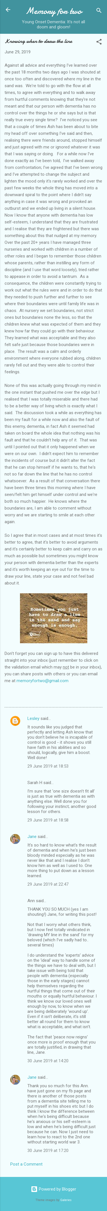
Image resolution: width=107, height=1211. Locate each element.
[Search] (99, 11)
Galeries (66, 1200)
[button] (99, 42)
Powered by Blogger (53, 1189)
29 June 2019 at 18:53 (47, 766)
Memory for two (53, 11)
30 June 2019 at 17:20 (47, 1150)
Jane (32, 836)
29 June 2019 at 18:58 (47, 820)
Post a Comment (26, 1164)
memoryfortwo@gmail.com (42, 680)
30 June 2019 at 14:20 (47, 1060)
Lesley (33, 718)
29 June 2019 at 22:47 (47, 884)
